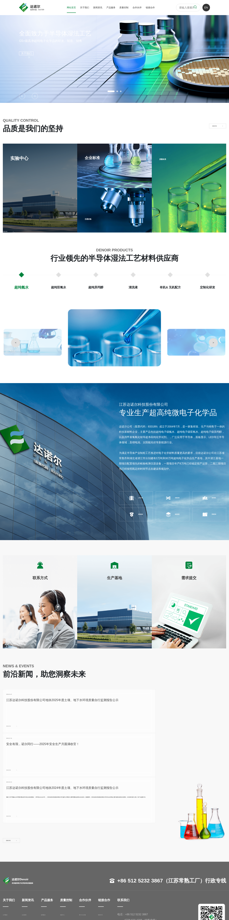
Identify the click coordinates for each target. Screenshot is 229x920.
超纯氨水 (47, 865)
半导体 (86, 871)
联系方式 (107, 865)
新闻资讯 (97, 7)
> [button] (213, 342)
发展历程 (172, 498)
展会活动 (29, 877)
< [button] (15, 342)
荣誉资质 (209, 514)
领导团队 (209, 498)
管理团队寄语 (11, 877)
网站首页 (71, 7)
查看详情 (19, 739)
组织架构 (8, 882)
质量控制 (123, 7)
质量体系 (166, 158)
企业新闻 (29, 865)
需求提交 (107, 877)
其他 (84, 882)
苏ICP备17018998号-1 (116, 912)
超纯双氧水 (48, 871)
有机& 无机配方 (51, 888)
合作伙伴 (137, 7)
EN (206, 7)
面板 (84, 877)
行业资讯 (29, 871)
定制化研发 (48, 894)
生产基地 (107, 871)
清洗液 (46, 882)
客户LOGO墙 (89, 865)
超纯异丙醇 (48, 877)
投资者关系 (30, 882)
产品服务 (110, 7)
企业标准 (70, 871)
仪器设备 (92, 218)
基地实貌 (136, 514)
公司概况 (8, 865)
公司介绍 (136, 498)
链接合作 (150, 7)
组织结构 (172, 514)
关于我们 (84, 7)
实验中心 (70, 865)
